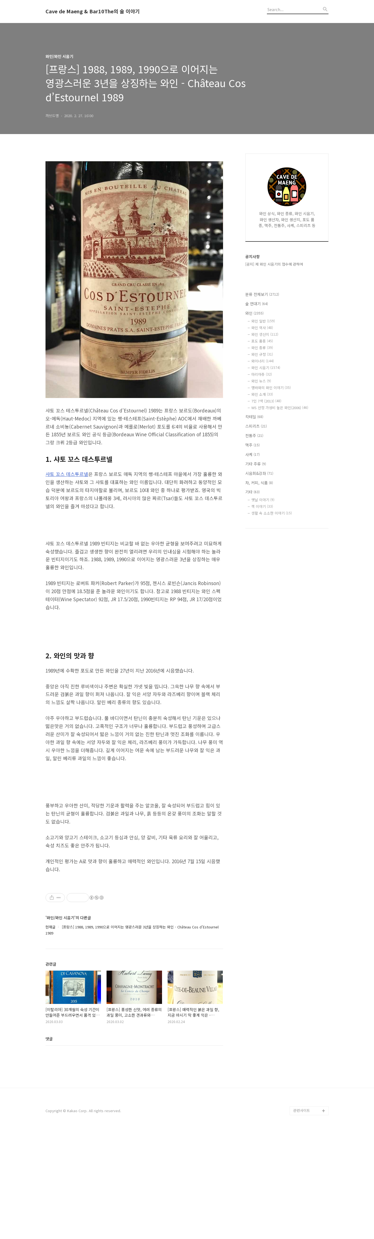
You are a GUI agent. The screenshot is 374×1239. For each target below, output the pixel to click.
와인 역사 (262, 327)
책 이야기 (262, 506)
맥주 (252, 445)
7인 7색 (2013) (266, 401)
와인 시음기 (265, 367)
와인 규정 (262, 354)
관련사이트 (301, 1217)
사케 (252, 454)
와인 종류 (262, 347)
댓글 (49, 1145)
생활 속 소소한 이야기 (271, 513)
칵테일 (254, 416)
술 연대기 (256, 303)
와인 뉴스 (261, 381)
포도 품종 (262, 341)
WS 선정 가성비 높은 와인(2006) (279, 407)
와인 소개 (262, 394)
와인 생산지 (264, 334)
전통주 (254, 435)
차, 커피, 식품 (259, 482)
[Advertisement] (134, 1089)
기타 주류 (255, 464)
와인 (254, 313)
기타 (252, 492)
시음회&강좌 (259, 473)
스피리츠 (256, 426)
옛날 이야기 (262, 499)
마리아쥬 (261, 374)
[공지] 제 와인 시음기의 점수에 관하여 (274, 264)
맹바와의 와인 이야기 (271, 387)
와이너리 (262, 361)
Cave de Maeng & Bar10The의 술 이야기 (93, 11)
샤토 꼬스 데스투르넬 (67, 473)
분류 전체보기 (262, 294)
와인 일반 (263, 321)
